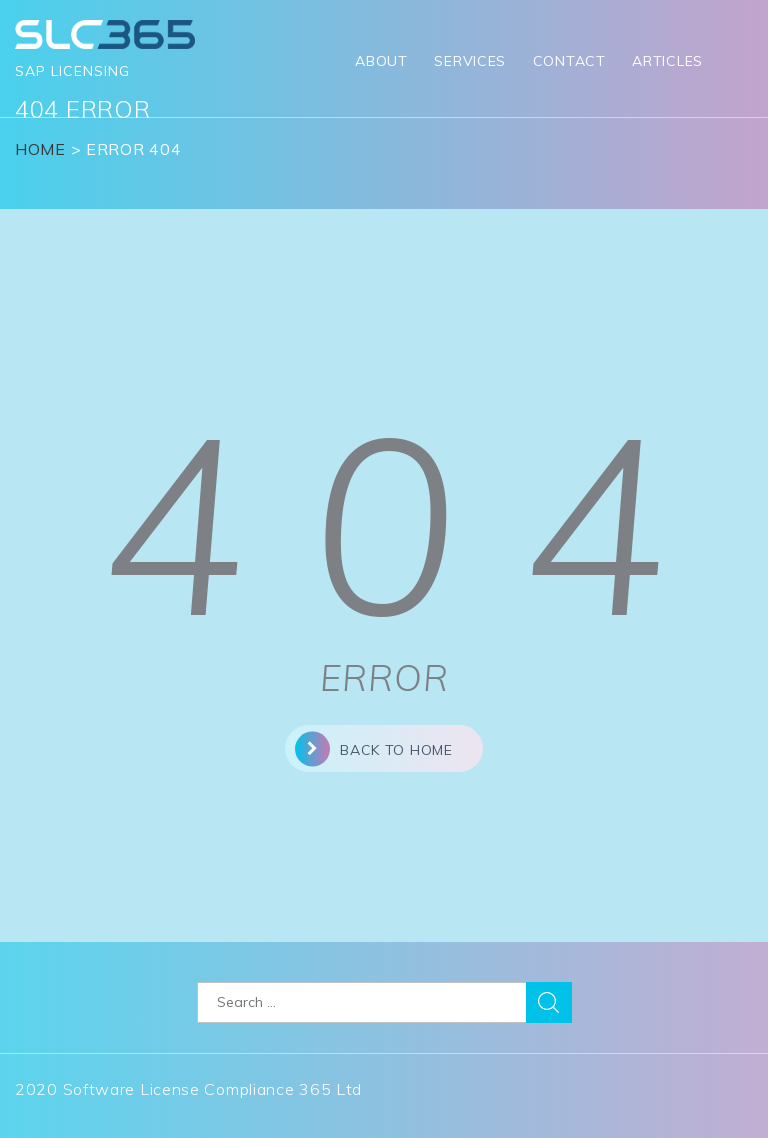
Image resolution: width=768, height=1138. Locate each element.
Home (40, 149)
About (381, 61)
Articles (667, 61)
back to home (373, 748)
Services (470, 61)
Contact (569, 61)
